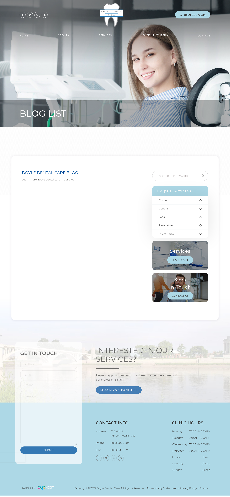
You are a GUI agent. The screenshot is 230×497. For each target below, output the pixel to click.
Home (24, 35)
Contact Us (180, 297)
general (164, 209)
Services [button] (106, 35)
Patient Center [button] (155, 35)
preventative (167, 235)
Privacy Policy (188, 489)
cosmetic (165, 200)
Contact (203, 35)
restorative (166, 226)
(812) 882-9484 (195, 15)
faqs (162, 217)
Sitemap (204, 489)
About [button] (63, 35)
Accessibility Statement (162, 489)
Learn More (180, 261)
